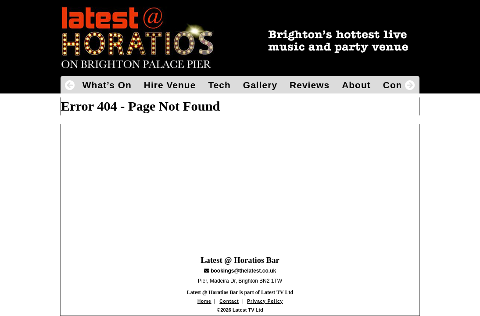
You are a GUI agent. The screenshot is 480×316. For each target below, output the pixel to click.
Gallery (260, 85)
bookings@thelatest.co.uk (243, 271)
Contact (229, 301)
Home (204, 301)
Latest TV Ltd (277, 292)
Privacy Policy (265, 301)
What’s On (107, 85)
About (356, 85)
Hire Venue (170, 85)
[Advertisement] (240, 185)
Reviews (310, 85)
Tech (219, 85)
